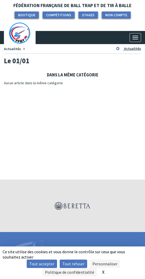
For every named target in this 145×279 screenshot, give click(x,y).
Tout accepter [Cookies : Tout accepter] (41, 263)
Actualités (12, 48)
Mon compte (116, 15)
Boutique (26, 15)
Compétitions (58, 15)
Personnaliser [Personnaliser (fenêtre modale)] (105, 263)
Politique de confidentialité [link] (69, 272)
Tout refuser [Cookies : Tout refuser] (73, 263)
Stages (88, 15)
